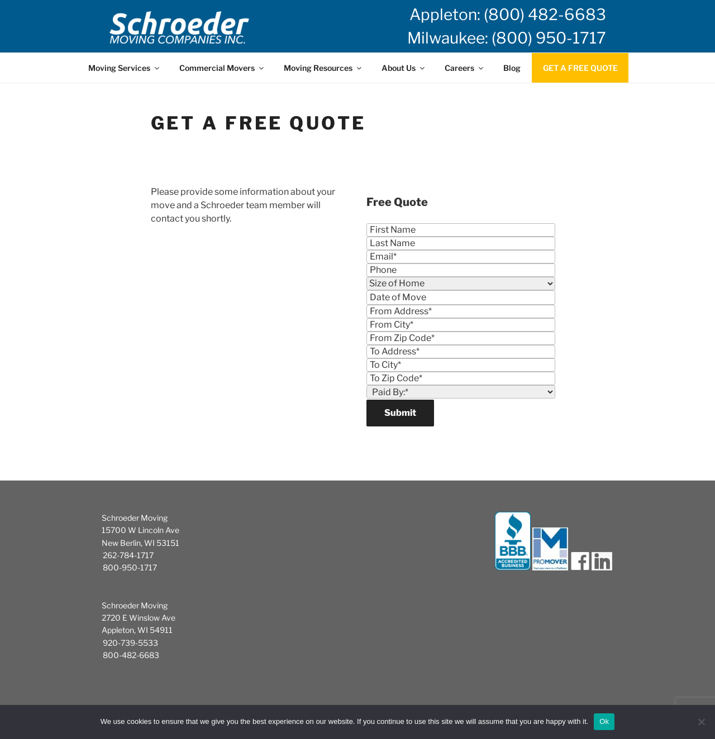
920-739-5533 (130, 642)
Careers (465, 68)
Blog (512, 68)
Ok (604, 721)
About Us (404, 68)
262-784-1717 (128, 555)
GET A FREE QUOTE (580, 68)
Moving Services (124, 68)
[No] (701, 721)
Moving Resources (323, 68)
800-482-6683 (131, 655)
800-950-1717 (130, 567)
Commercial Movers (222, 68)
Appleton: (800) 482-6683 (507, 14)
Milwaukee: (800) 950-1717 (506, 37)
